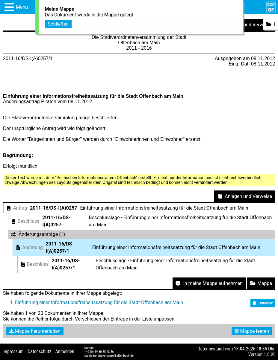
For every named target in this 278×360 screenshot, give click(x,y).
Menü (22, 7)
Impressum (13, 351)
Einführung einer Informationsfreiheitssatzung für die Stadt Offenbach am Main (99, 302)
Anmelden (64, 351)
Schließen (58, 23)
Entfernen (262, 303)
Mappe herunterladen (35, 331)
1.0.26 (270, 354)
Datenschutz (39, 351)
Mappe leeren (252, 331)
